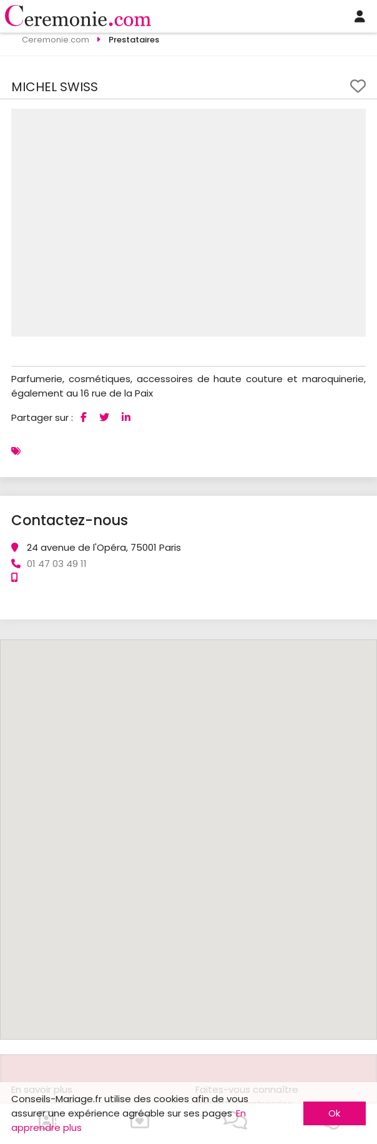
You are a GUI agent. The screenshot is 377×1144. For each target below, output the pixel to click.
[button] (355, 120)
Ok (334, 1113)
